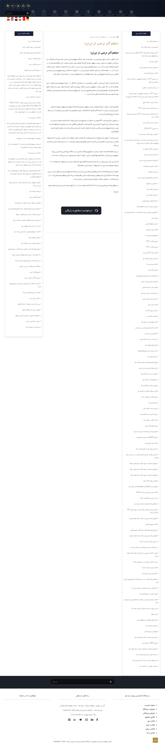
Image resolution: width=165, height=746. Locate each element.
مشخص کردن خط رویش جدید (148, 67)
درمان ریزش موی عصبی (150, 298)
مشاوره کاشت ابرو (34, 41)
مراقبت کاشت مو (152, 195)
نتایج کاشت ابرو (35, 272)
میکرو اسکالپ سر (151, 316)
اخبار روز (44, 15)
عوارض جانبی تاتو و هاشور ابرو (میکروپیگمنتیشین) (24, 208)
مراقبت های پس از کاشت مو (148, 666)
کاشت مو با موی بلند (151, 443)
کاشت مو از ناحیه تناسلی (149, 287)
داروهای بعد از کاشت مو (149, 379)
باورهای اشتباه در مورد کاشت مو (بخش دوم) (143, 469)
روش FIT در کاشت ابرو (32, 278)
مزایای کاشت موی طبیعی (149, 200)
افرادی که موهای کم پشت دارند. (147, 177)
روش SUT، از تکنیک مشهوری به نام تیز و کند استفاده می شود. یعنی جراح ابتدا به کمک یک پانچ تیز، (142, 95)
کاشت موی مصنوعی (151, 524)
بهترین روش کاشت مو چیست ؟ (147, 134)
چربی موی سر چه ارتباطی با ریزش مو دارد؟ (144, 608)
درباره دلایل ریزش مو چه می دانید (146, 654)
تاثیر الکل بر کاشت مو (150, 420)
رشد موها (154, 614)
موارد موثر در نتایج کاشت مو (148, 593)
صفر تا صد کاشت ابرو (33, 97)
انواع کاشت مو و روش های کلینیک (146, 275)
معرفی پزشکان (149, 713)
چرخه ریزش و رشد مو (150, 154)
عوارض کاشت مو (152, 189)
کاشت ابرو (151, 725)
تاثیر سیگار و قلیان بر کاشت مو (147, 391)
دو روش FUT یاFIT (150, 128)
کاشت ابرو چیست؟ (34, 153)
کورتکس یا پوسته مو (151, 631)
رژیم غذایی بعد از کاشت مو (148, 414)
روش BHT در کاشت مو (149, 643)
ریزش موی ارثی (152, 356)
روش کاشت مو (152, 270)
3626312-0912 (77, 714)
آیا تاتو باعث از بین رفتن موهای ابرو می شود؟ (26, 254)
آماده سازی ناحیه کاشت (150, 166)
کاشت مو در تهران (151, 229)
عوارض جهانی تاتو (34, 237)
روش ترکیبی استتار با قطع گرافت (146, 206)
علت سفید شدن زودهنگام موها (147, 351)
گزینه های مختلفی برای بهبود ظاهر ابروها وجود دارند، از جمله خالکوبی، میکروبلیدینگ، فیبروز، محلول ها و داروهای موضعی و (24, 173)
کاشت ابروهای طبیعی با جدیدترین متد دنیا (27, 231)
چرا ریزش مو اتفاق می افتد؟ (148, 498)
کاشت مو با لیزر (152, 304)
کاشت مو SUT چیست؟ (150, 252)
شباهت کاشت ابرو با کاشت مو (30, 243)
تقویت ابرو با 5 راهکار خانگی (31, 309)
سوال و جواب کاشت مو (150, 258)
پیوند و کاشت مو (35, 191)
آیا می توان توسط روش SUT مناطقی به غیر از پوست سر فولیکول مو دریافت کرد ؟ (142, 54)
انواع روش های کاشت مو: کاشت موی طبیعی (143, 530)
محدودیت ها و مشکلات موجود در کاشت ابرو (26, 220)
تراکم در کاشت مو (151, 625)
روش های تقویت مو (151, 345)
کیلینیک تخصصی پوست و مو (148, 160)
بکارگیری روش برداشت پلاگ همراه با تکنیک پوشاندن (140, 212)
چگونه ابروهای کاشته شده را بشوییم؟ (28, 138)
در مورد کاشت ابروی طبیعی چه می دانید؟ (27, 260)
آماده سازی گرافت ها (150, 73)
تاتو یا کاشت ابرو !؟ (34, 58)
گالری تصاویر (76, 15)
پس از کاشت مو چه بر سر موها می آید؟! (145, 562)
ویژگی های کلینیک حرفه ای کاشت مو (146, 362)
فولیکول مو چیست (151, 235)
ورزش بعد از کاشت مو (150, 408)
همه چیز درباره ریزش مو (149, 573)
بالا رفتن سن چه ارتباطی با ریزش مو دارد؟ (144, 588)
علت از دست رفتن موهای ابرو (30, 226)
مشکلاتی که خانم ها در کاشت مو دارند (145, 503)
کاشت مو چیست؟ (152, 264)
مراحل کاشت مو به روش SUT (147, 108)
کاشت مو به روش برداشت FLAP (146, 492)
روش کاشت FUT (151, 247)
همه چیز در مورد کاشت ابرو (31, 47)
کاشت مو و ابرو (110, 15)
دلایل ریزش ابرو (34, 298)
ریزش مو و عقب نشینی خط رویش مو (146, 637)
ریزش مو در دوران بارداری (149, 293)
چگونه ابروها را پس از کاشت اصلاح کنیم (27, 203)
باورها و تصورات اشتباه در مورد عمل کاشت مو (143, 648)
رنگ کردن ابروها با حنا (33, 327)
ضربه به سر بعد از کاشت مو (148, 339)
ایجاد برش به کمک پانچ (150, 102)
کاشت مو (154, 218)
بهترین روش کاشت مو (150, 480)
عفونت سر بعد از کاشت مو (149, 373)
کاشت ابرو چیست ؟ (34, 117)
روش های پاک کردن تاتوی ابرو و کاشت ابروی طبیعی (24, 249)
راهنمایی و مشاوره (151, 183)
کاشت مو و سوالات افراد (149, 567)
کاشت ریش (151, 729)
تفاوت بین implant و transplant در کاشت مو (143, 486)
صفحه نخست (131, 15)
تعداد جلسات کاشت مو (150, 122)
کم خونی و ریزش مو (151, 333)
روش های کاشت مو (151, 426)
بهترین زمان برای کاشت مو (149, 385)
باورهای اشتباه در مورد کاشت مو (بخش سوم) (143, 463)
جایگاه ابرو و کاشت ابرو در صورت (29, 266)
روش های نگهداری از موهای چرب (147, 620)
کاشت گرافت (153, 61)
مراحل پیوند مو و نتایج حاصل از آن (146, 448)
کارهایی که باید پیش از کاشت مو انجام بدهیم (143, 518)
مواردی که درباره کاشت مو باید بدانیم (145, 431)
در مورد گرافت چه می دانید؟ (148, 541)
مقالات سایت (55, 15)
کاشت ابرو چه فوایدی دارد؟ (31, 292)
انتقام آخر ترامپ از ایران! (98, 37)
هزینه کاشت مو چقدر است (149, 397)
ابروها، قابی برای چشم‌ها (32, 70)
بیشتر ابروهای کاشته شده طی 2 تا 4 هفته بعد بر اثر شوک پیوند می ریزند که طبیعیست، (24, 146)
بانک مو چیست (152, 402)
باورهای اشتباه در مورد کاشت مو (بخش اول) (143, 475)
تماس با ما (33, 15)
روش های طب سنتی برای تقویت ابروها (28, 214)
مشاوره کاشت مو (152, 41)
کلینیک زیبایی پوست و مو (149, 281)
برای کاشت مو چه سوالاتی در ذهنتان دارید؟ (143, 547)
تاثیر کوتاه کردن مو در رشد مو (148, 368)
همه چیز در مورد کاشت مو (149, 47)
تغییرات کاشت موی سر (150, 149)
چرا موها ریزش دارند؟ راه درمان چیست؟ (144, 660)
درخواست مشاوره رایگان (81, 210)
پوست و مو (88, 15)
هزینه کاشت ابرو (34, 197)
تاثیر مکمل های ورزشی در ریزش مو (146, 327)
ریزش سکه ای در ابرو (33, 321)
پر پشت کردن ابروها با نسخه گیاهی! (29, 304)
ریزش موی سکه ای (151, 310)
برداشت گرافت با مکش (150, 87)
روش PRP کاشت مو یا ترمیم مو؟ (147, 437)
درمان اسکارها (152, 172)
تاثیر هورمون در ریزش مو (149, 322)
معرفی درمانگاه (121, 15)
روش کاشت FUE (151, 241)
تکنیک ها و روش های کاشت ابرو (30, 52)
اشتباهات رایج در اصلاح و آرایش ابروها (27, 315)
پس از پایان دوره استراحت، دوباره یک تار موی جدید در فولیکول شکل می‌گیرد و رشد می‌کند (141, 142)
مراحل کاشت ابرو (34, 64)
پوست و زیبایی (99, 15)
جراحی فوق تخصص (151, 223)
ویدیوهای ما (66, 15)
